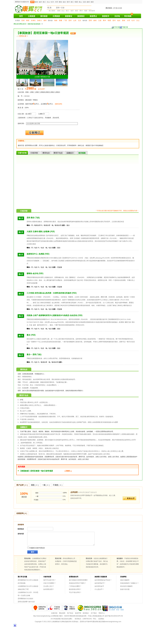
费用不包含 (58, 153)
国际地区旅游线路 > (35, 24)
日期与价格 (22, 153)
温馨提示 (70, 153)
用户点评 (22, 485)
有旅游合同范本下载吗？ (77, 583)
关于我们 (94, 613)
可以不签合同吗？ (75, 592)
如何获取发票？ (48, 589)
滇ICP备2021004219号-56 (114, 616)
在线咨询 (21, 513)
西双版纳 (92, 11)
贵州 (70, 20)
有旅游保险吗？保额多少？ (129, 583)
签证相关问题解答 (126, 586)
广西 (65, 20)
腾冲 (81, 11)
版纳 (36, 2)
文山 (48, 2)
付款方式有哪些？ (49, 583)
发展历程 (54, 613)
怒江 (44, 2)
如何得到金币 (99, 586)
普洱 (68, 2)
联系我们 (86, 613)
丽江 (72, 2)
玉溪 (84, 2)
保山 (80, 2)
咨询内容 (21, 534)
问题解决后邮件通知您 (36, 548)
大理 (56, 2)
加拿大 (39, 20)
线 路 (49, 8)
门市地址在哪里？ (75, 586)
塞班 (45, 20)
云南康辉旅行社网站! (58, 621)
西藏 (60, 20)
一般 (46, 485)
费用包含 (46, 153)
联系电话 (21, 529)
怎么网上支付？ (48, 586)
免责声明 (78, 613)
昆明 (32, 2)
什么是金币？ (99, 589)
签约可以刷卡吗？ (49, 580)
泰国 (27, 20)
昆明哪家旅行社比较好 (25, 598)
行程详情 (34, 153)
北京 (79, 20)
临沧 (64, 2)
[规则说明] (58, 104)
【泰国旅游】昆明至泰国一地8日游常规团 (36, 471)
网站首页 (17, 24)
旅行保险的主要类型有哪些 (78, 580)
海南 (55, 20)
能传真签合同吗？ (75, 589)
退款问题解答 (124, 580)
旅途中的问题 (124, 589)
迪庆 (40, 2)
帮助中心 (102, 613)
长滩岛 (33, 20)
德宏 (92, 2)
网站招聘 (62, 613)
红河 (52, 2)
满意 (35, 485)
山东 (74, 20)
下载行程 (124, 27)
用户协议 (70, 613)
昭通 (76, 2)
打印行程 (115, 27)
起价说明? (41, 89)
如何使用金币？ (100, 583)
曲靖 (88, 2)
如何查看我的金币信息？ (103, 580)
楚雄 (60, 2)
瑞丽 (85, 11)
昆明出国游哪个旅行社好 (26, 602)
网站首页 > (24, 24)
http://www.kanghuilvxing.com (43, 616)
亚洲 (22, 20)
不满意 (57, 485)
